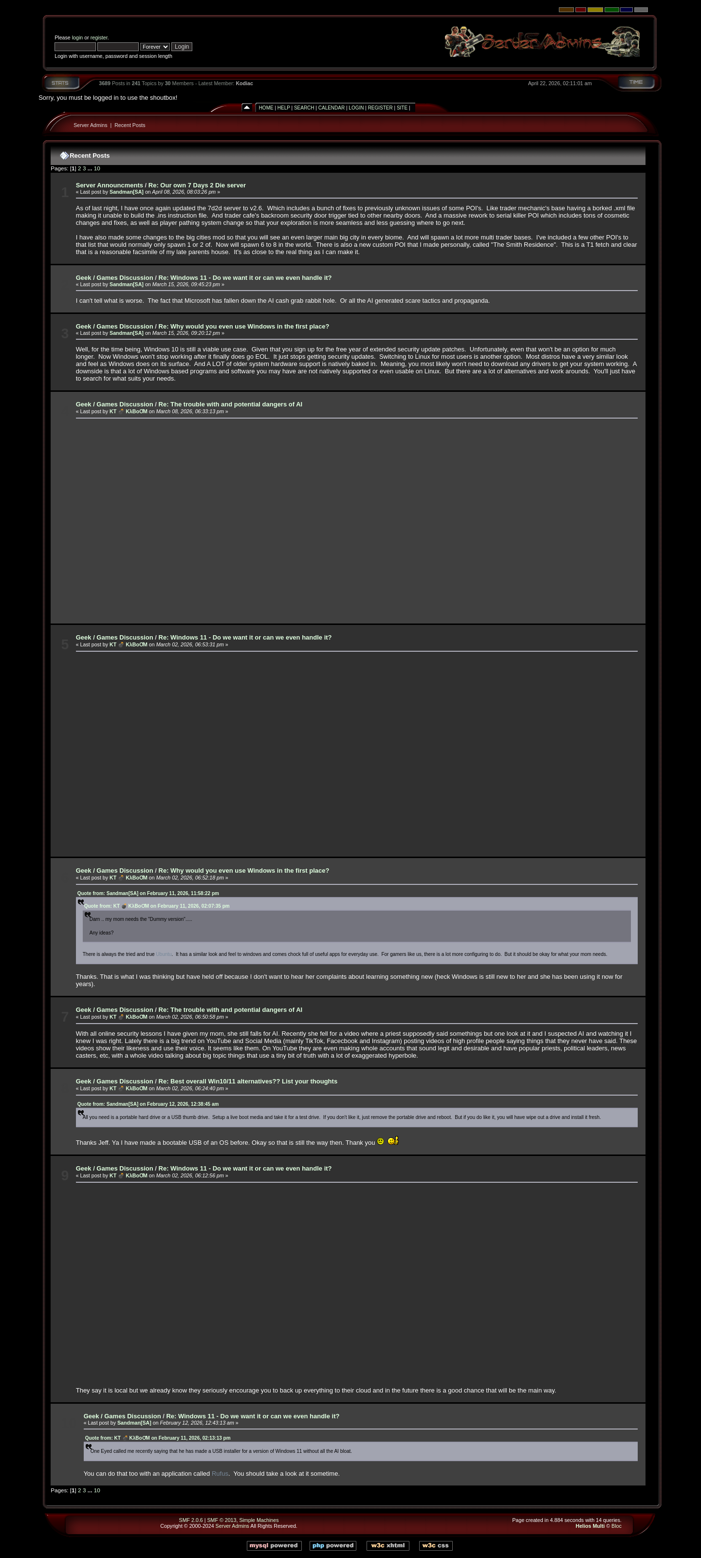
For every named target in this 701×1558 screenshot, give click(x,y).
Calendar (331, 107)
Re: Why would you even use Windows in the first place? (244, 326)
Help (283, 107)
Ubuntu (163, 954)
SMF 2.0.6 (191, 1520)
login (77, 37)
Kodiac (244, 83)
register (99, 37)
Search (304, 107)
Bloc (616, 1526)
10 (97, 168)
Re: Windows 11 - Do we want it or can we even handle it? (245, 277)
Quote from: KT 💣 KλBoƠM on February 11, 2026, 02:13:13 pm (158, 1438)
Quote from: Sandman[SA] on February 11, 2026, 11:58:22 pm (148, 893)
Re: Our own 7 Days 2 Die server (197, 185)
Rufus (220, 1473)
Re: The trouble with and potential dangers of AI (231, 404)
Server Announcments (109, 185)
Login (356, 107)
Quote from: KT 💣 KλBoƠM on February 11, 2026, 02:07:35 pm (157, 906)
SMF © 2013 (221, 1520)
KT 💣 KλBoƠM (129, 411)
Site (402, 107)
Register (380, 107)
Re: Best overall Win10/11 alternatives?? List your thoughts (248, 1081)
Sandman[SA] (127, 192)
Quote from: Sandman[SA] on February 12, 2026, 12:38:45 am (148, 1104)
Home (266, 107)
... (91, 168)
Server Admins (90, 125)
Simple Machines (258, 1520)
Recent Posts (129, 125)
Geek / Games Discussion (114, 277)
